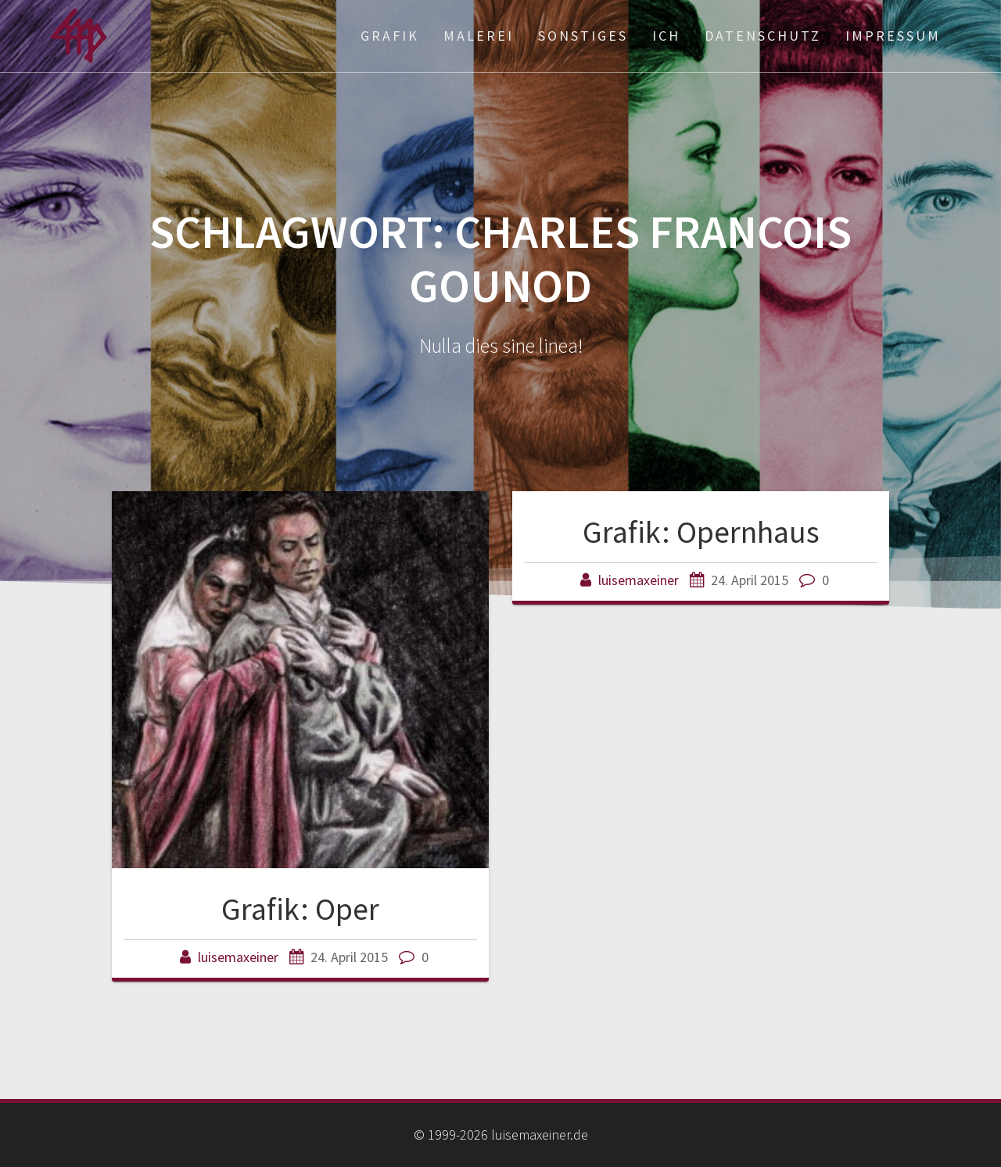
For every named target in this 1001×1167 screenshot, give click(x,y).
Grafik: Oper (300, 908)
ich (666, 36)
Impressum (893, 36)
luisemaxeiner (238, 957)
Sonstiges (583, 36)
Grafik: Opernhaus (701, 531)
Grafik (390, 36)
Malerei (478, 36)
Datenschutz (763, 36)
